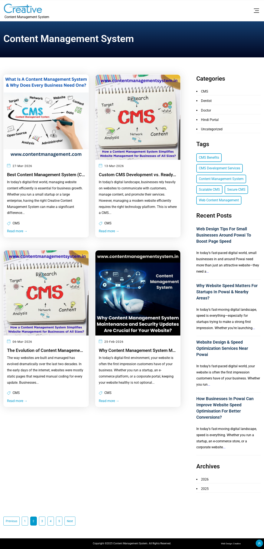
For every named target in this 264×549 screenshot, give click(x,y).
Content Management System (221, 179)
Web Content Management (219, 200)
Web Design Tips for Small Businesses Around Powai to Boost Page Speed (223, 235)
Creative (237, 543)
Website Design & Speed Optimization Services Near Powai (222, 348)
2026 (205, 479)
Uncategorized (211, 129)
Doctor (206, 110)
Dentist (206, 101)
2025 (205, 489)
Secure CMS (236, 189)
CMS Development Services (219, 168)
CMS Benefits (209, 157)
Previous (11, 521)
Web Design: (227, 543)
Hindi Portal (210, 120)
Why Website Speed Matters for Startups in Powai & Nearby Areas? (227, 292)
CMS (16, 223)
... (207, 271)
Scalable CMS (209, 189)
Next (70, 521)
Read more (17, 230)
